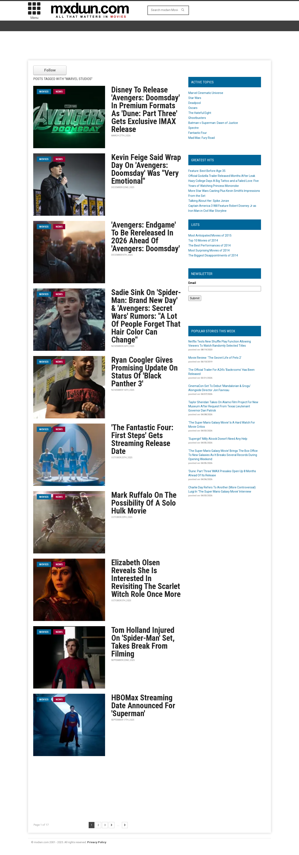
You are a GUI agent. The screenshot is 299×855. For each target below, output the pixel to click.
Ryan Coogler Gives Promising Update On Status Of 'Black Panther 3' (144, 371)
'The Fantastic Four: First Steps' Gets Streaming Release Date (142, 439)
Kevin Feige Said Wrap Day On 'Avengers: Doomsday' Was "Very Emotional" (146, 169)
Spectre (193, 127)
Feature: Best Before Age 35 (206, 170)
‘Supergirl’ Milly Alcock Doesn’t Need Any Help (217, 438)
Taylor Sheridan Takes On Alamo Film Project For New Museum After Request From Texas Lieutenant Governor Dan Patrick (223, 406)
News (59, 91)
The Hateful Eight (199, 113)
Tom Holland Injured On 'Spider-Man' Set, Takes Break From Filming (143, 642)
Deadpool (194, 103)
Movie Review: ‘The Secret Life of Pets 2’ (214, 357)
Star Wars (194, 98)
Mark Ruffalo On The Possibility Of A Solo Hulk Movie (143, 502)
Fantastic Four (197, 132)
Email (192, 283)
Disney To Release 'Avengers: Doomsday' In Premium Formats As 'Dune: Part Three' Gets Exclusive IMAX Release (145, 109)
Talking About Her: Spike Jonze (208, 200)
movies (44, 91)
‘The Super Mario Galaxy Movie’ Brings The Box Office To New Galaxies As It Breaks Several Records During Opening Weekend (223, 455)
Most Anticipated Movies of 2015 (210, 235)
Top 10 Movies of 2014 (203, 240)
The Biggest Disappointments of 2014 (213, 255)
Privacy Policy (96, 842)
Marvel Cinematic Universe (205, 93)
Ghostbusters (197, 118)
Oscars (192, 108)
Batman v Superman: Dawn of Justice (213, 122)
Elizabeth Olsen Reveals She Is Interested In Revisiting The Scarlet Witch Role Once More (146, 578)
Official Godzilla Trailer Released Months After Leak (221, 175)
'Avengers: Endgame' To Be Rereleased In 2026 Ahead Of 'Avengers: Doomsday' (145, 236)
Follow (50, 70)
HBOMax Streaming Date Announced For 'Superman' (143, 705)
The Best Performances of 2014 (209, 245)
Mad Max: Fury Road (201, 137)
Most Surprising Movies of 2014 (209, 250)
